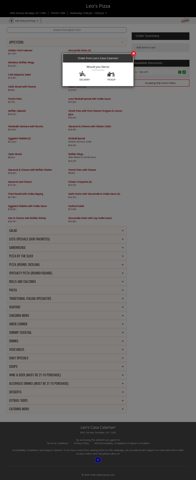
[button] (82, 74)
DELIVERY (84, 76)
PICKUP (111, 76)
